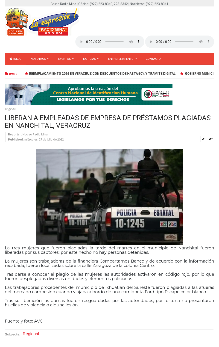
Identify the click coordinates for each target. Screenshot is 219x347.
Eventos (66, 58)
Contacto (153, 58)
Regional (10, 109)
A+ (211, 139)
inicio (15, 58)
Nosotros (40, 58)
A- (204, 139)
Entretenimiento (122, 58)
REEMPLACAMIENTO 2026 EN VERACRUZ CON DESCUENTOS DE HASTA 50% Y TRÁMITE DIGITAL (102, 73)
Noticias (91, 58)
